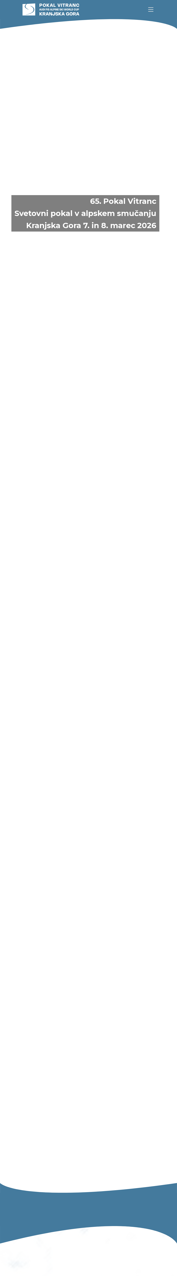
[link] (151, 9)
